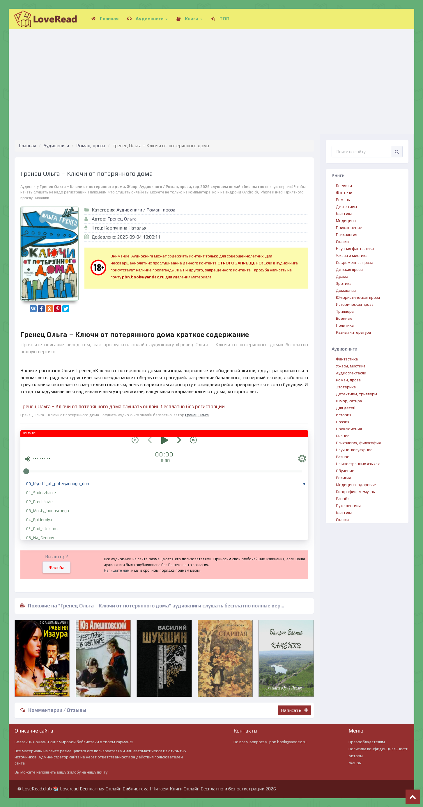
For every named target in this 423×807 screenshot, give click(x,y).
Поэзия (342, 422)
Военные (344, 318)
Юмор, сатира (349, 401)
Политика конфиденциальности (378, 748)
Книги (189, 19)
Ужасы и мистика (351, 255)
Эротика (343, 283)
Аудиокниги (147, 19)
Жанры (355, 762)
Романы (343, 199)
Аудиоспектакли (351, 373)
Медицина (346, 220)
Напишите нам (117, 570)
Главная (104, 19)
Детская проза (349, 269)
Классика (344, 213)
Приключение (349, 227)
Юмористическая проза (358, 297)
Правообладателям (366, 742)
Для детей (345, 408)
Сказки (342, 241)
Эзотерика (346, 387)
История (343, 415)
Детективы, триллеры (356, 394)
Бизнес (342, 435)
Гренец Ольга (122, 219)
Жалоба (56, 567)
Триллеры (345, 311)
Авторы (355, 755)
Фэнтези (344, 192)
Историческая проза (355, 304)
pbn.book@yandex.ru (288, 742)
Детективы (346, 206)
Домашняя (346, 290)
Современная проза (354, 262)
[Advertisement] (211, 75)
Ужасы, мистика (350, 366)
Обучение (345, 470)
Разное (342, 456)
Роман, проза (90, 145)
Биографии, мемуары (356, 491)
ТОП (220, 19)
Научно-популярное (354, 449)
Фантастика (347, 359)
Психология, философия (358, 442)
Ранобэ (342, 498)
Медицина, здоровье (356, 484)
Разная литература (353, 332)
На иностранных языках (358, 463)
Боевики (344, 185)
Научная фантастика (355, 248)
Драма (342, 276)
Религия (343, 477)
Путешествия (348, 505)
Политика (345, 325)
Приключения (349, 428)
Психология (346, 234)
